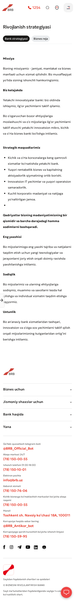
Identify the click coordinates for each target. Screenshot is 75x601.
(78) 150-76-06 (15, 491)
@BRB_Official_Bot (18, 448)
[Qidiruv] (47, 7)
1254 (34, 7)
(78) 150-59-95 (15, 536)
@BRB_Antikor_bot (18, 526)
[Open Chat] (66, 592)
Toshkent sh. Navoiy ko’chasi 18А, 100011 (36, 515)
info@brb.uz (13, 480)
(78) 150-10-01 (14, 470)
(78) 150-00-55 (15, 459)
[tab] (16, 39)
